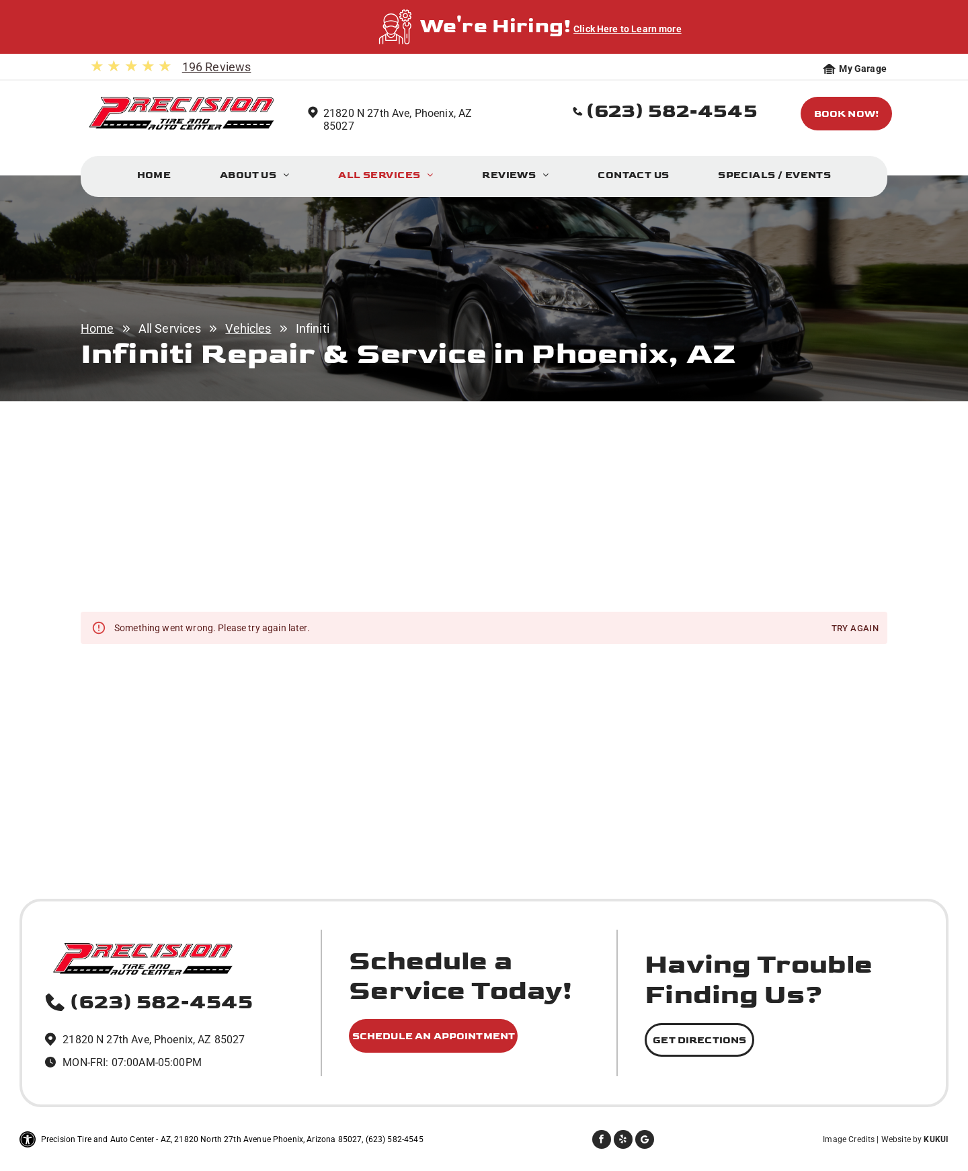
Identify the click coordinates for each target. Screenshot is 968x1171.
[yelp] (623, 1141)
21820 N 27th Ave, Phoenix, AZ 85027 (154, 1039)
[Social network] (644, 1141)
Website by (901, 1139)
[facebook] (601, 1141)
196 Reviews (216, 67)
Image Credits (849, 1139)
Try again (855, 628)
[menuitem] (154, 178)
